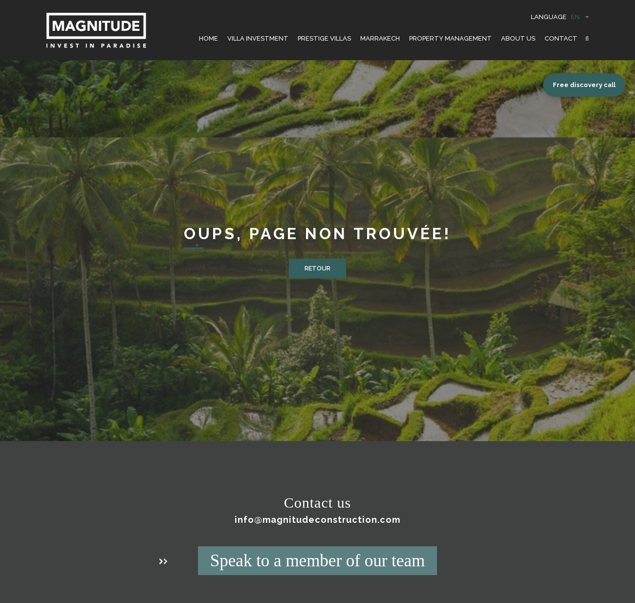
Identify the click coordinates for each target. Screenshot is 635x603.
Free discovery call (584, 85)
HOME (208, 38)
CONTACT (561, 38)
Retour (317, 268)
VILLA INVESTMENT (257, 38)
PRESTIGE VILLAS (324, 38)
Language (560, 17)
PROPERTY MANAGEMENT (450, 38)
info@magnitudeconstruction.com (317, 519)
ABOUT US (518, 38)
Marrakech (380, 38)
